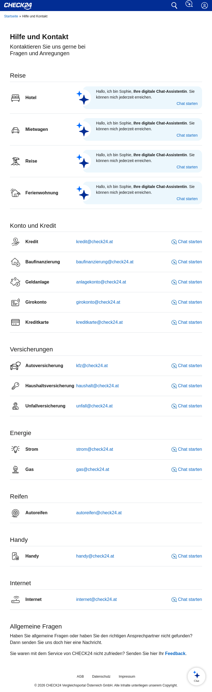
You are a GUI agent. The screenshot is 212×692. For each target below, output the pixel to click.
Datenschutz (101, 676)
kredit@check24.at (94, 241)
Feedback (175, 653)
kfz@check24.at (92, 365)
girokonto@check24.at (98, 302)
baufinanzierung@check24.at (105, 261)
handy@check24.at (95, 556)
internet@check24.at (96, 599)
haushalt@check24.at (97, 385)
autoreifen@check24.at (99, 512)
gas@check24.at (92, 469)
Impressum (127, 676)
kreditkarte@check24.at (99, 322)
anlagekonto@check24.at (101, 282)
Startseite (11, 16)
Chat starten (187, 103)
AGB (80, 676)
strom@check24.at (94, 449)
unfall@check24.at (94, 406)
